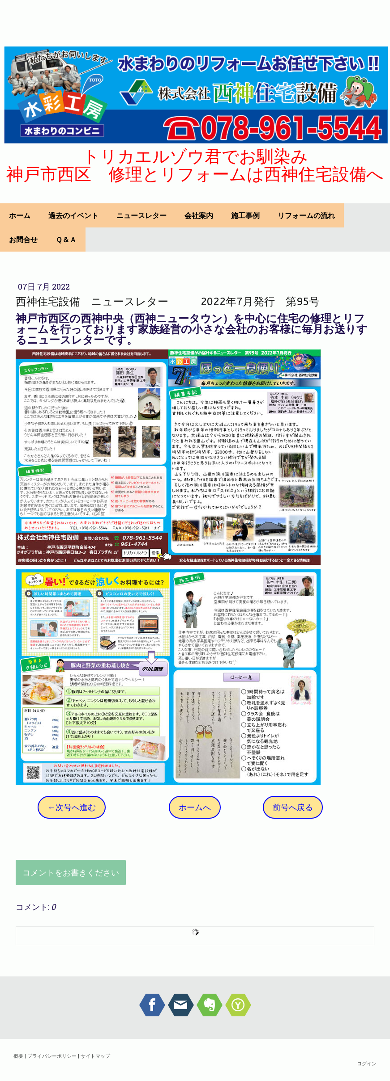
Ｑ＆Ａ (66, 239)
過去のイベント (73, 215)
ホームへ (195, 807)
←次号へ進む (71, 807)
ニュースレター (141, 215)
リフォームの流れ (306, 215)
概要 (18, 1055)
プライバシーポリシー (52, 1055)
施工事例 (245, 215)
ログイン (367, 1063)
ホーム (19, 215)
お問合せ (23, 239)
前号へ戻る (293, 807)
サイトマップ (95, 1055)
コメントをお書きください (70, 872)
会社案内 (198, 215)
